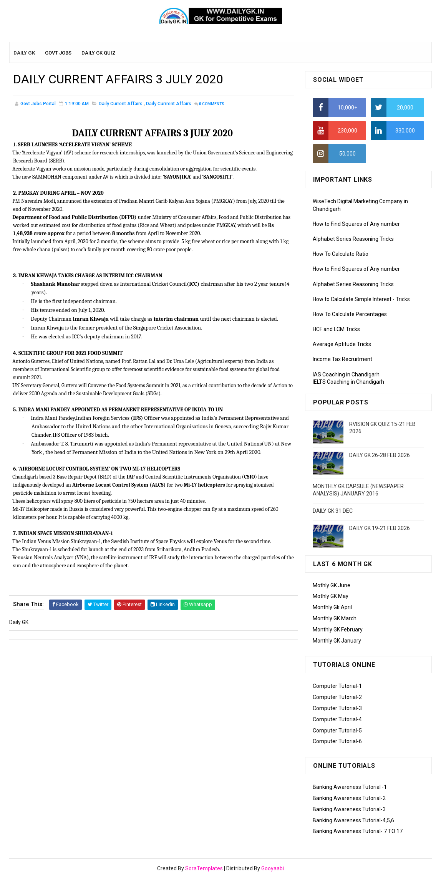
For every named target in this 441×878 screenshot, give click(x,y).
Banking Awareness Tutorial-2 (349, 798)
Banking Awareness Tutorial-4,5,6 (353, 820)
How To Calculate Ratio (340, 254)
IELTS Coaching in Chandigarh (348, 382)
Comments (211, 104)
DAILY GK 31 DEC (333, 511)
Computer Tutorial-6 (337, 741)
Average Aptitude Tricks (342, 344)
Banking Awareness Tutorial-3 (349, 809)
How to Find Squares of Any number (356, 224)
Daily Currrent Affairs (168, 103)
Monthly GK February (338, 629)
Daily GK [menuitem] (24, 53)
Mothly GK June (331, 585)
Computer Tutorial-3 (337, 708)
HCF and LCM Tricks (336, 329)
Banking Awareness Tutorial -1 (350, 787)
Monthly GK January (337, 641)
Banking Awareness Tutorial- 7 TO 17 (358, 831)
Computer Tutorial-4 (337, 719)
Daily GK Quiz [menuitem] (98, 53)
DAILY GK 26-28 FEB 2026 (379, 455)
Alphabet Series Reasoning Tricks (353, 239)
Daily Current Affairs (121, 103)
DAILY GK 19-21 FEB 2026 (379, 528)
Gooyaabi (272, 868)
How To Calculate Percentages (350, 314)
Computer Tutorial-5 (337, 730)
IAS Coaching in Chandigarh (346, 374)
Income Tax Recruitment (342, 359)
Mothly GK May (330, 596)
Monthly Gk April (332, 607)
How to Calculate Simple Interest (352, 299)
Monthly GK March (334, 618)
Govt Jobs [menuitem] (58, 53)
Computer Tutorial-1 (337, 686)
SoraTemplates (204, 868)
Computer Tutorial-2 (337, 697)
